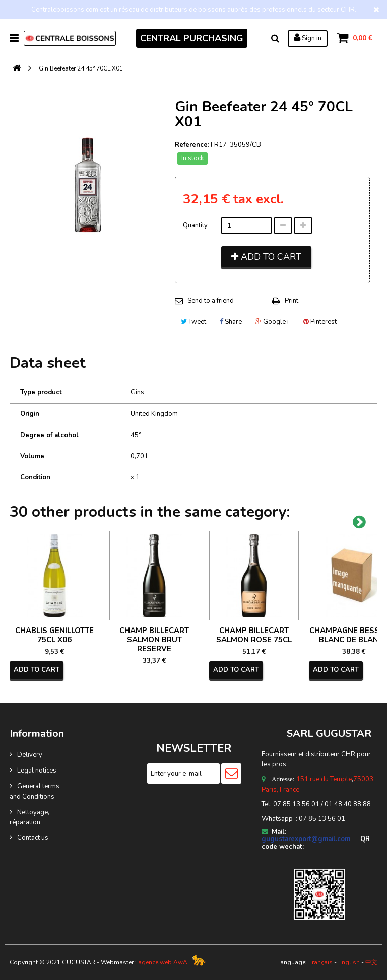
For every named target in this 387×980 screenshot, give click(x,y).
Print (291, 300)
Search (275, 38)
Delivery (29, 754)
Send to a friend (210, 300)
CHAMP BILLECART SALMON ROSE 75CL (254, 635)
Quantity (195, 225)
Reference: (192, 144)
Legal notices (36, 770)
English (349, 962)
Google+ (272, 321)
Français (320, 962)
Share (231, 321)
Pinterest (320, 321)
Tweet (193, 321)
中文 (371, 962)
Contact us (32, 838)
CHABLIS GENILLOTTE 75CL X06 (54, 635)
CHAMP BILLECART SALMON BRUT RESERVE (154, 639)
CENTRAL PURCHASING (191, 38)
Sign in (307, 38)
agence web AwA (162, 962)
